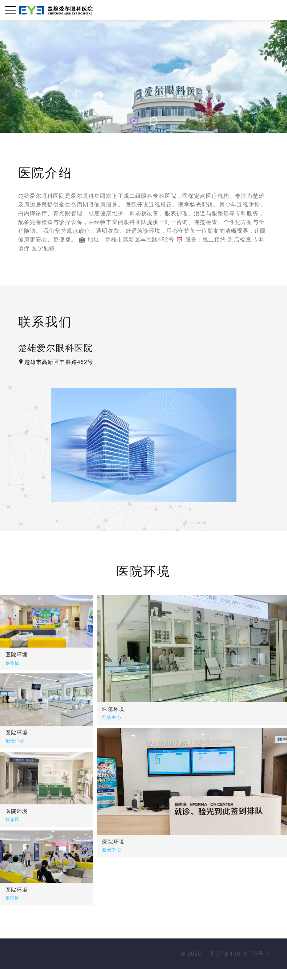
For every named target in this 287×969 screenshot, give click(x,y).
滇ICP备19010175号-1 (238, 953)
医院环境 (136, 709)
